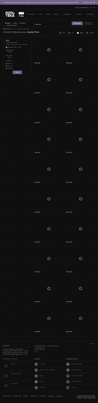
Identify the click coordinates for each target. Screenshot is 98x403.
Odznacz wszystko (22, 44)
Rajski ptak (37, 63)
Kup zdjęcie (89, 14)
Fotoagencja (51, 396)
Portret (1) (10, 66)
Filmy (40, 14)
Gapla (39, 375)
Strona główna (7, 29)
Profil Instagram (74, 375)
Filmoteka (40, 364)
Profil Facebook (74, 364)
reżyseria (22, 23)
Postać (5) (10, 68)
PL (94, 7)
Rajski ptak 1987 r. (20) (14, 47)
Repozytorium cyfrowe (45, 370)
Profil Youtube (73, 381)
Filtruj (17, 72)
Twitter (71, 387)
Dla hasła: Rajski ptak (11, 42)
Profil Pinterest (74, 370)
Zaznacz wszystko (11, 44)
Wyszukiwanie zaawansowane (88, 23)
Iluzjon (39, 381)
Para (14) (10, 63)
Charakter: (9, 60)
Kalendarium (67, 14)
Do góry (92, 343)
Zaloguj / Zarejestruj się (81, 7)
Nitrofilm (40, 387)
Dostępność (60, 396)
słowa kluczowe (12, 25)
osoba (15, 23)
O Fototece (31, 14)
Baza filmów (7, 396)
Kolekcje (56, 14)
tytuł (8, 23)
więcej (36, 351)
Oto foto (79, 14)
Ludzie (47, 14)
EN (90, 7)
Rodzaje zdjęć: (10, 50)
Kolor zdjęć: (9, 55)
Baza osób (17, 396)
